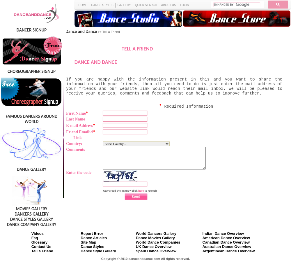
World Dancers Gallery (156, 233)
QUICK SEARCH (146, 5)
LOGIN (184, 5)
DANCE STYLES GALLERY (31, 219)
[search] (237, 5)
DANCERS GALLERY (32, 214)
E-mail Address (80, 125)
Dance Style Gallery (98, 251)
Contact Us (41, 246)
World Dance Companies (158, 242)
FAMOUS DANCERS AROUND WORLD (31, 119)
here (141, 195)
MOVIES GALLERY (31, 208)
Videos (37, 233)
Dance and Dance (81, 31)
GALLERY (124, 5)
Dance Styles (92, 246)
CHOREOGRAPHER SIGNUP (32, 71)
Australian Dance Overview (227, 246)
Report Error (92, 233)
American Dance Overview (226, 238)
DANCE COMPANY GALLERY (31, 224)
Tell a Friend (42, 251)
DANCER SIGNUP (32, 30)
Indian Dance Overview (223, 233)
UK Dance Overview (154, 246)
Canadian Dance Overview (226, 242)
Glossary (39, 242)
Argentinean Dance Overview (229, 251)
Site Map (88, 242)
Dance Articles (94, 238)
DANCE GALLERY (31, 169)
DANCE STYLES (102, 5)
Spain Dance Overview (156, 251)
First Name (77, 113)
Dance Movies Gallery (155, 238)
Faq (34, 238)
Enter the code (78, 177)
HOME (83, 5)
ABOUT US (168, 5)
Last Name (75, 119)
